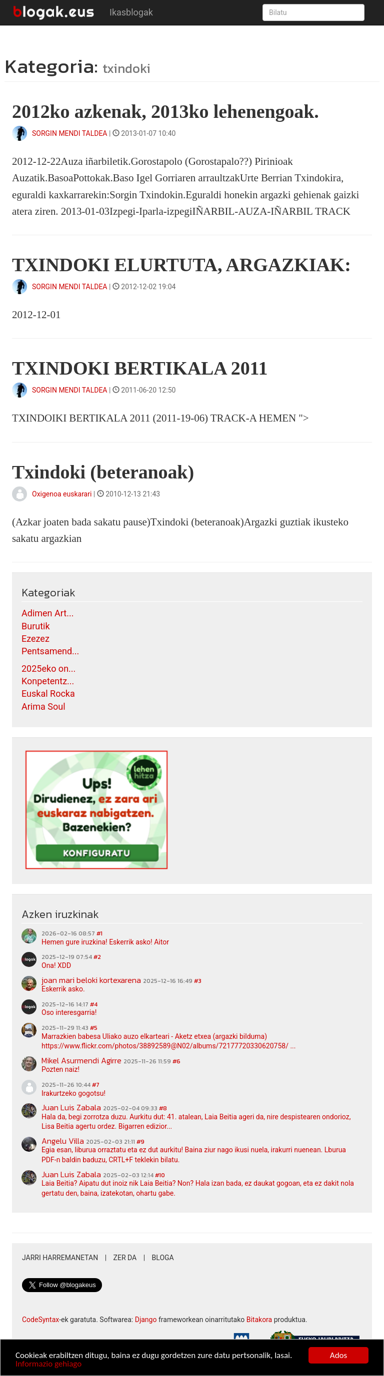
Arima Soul (44, 706)
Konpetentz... (48, 681)
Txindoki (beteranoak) (103, 471)
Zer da (125, 1258)
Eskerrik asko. (63, 989)
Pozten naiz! (61, 1069)
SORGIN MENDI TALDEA (70, 133)
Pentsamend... (50, 651)
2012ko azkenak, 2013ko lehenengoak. (165, 111)
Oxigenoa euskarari (63, 494)
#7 (96, 1084)
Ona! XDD (56, 965)
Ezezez (36, 638)
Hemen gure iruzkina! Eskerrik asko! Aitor (105, 942)
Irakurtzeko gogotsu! (74, 1093)
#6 (176, 1061)
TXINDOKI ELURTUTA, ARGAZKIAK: (181, 264)
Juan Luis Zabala (71, 1107)
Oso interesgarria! (69, 1012)
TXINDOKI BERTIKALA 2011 (140, 368)
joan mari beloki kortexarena (91, 980)
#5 (94, 1027)
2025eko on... (49, 668)
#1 (99, 933)
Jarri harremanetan (60, 1258)
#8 (163, 1108)
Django (146, 1320)
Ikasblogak (131, 12)
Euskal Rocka (48, 693)
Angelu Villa (63, 1141)
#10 (160, 1175)
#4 (94, 1004)
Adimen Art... (48, 613)
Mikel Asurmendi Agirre (82, 1060)
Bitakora (259, 1320)
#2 (97, 956)
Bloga (163, 1258)
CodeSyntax (40, 1320)
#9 (140, 1141)
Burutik (36, 626)
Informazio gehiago (49, 1364)
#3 (198, 980)
